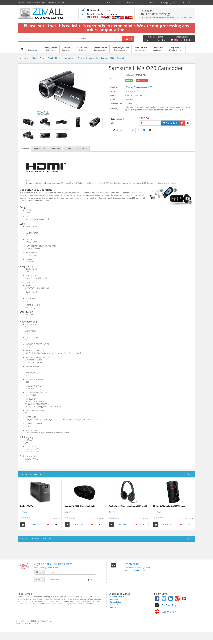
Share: (117, 130)
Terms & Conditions (118, 605)
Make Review (82, 148)
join (90, 579)
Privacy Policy (115, 602)
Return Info (55, 148)
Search (128, 38)
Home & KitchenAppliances (140, 49)
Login (148, 39)
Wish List (131, 2)
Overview (25, 148)
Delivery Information (118, 597)
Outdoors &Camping (67, 49)
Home (34, 58)
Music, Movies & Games (82, 49)
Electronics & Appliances (65, 58)
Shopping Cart (168, 2)
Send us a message (156, 14)
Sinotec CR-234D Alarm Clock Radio (80, 506)
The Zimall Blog (169, 605)
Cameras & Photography (88, 58)
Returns (113, 607)
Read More (89, 604)
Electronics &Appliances (158, 49)
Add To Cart (170, 123)
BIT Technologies (32, 623)
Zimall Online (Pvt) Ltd (44, 621)
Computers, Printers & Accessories (120, 49)
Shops (42, 58)
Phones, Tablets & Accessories (100, 49)
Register (161, 39)
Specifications (40, 148)
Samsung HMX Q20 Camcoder (113, 58)
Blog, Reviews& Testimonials (176, 49)
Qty (112, 123)
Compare (149, 2)
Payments (114, 599)
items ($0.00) (182, 39)
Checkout (188, 2)
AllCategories (33, 49)
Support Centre (169, 611)
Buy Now (29, 524)
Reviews (68, 148)
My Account (113, 2)
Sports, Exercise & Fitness (50, 49)
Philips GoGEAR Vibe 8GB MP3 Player (169, 506)
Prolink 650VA (26, 506)
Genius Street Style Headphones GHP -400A (128, 506)
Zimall (50, 58)
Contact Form (138, 570)
